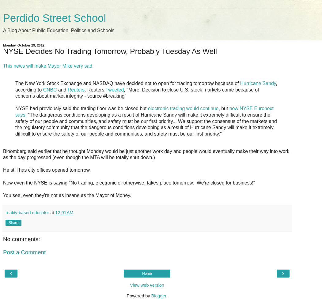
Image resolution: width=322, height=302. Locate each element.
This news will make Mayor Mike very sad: (48, 66)
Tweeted (114, 89)
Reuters (76, 89)
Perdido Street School (54, 18)
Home (147, 273)
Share (13, 223)
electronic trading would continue (183, 108)
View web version (147, 285)
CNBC (50, 89)
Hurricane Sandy (258, 83)
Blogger (158, 295)
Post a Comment (24, 252)
